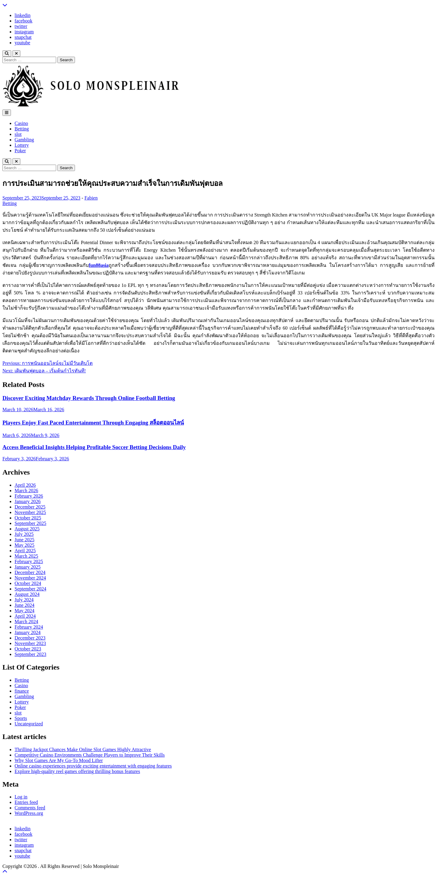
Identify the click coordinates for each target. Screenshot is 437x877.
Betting (22, 128)
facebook (23, 20)
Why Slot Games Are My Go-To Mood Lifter (59, 760)
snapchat (23, 37)
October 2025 (28, 517)
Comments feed (30, 807)
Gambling (24, 139)
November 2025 (30, 512)
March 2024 (26, 621)
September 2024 (30, 588)
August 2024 (27, 594)
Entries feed (26, 802)
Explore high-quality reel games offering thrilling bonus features (77, 771)
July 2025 (24, 534)
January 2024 (28, 632)
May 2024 (24, 610)
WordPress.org (29, 813)
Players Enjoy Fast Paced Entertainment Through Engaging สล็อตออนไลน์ (93, 422)
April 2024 (25, 616)
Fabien (91, 197)
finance (22, 691)
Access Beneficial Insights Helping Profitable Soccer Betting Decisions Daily (94, 447)
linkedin (22, 15)
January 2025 (28, 567)
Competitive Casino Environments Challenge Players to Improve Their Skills (90, 755)
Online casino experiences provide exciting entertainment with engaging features (93, 765)
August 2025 (27, 528)
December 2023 (30, 637)
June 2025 (24, 539)
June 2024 (24, 605)
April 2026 (25, 485)
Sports (21, 718)
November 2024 (30, 577)
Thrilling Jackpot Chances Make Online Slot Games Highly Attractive (83, 749)
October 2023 (28, 648)
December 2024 (30, 572)
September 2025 (30, 523)
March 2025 (26, 556)
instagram (24, 31)
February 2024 (29, 627)
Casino (21, 123)
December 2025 (30, 506)
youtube (22, 42)
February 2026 (29, 496)
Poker (20, 150)
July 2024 (24, 599)
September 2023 (30, 654)
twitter (21, 26)
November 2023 (30, 643)
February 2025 (29, 561)
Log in (21, 796)
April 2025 (25, 550)
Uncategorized (29, 723)
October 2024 (28, 583)
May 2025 (24, 545)
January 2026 (28, 501)
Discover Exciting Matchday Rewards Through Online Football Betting (88, 398)
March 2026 (26, 490)
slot (18, 134)
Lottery (22, 145)
